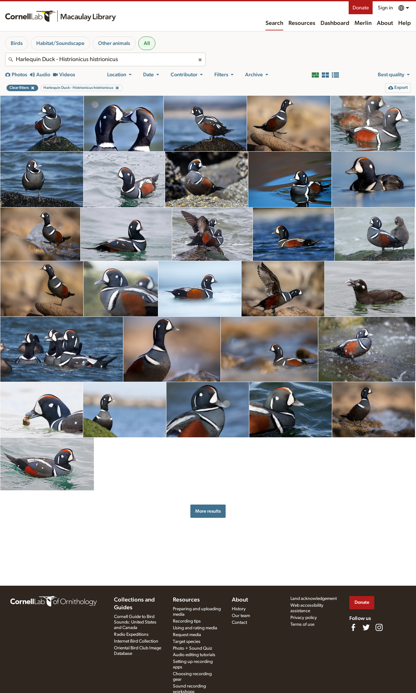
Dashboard (334, 23)
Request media (187, 635)
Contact (239, 622)
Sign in (385, 7)
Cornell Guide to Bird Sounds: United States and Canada (135, 622)
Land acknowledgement (313, 598)
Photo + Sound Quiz (192, 648)
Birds (17, 43)
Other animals (114, 43)
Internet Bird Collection (136, 641)
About (385, 23)
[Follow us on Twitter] (366, 627)
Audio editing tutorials (194, 655)
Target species (186, 641)
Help (404, 23)
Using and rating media (195, 628)
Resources (301, 23)
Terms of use (302, 624)
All (147, 43)
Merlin (363, 23)
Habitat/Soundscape (60, 43)
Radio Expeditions (131, 634)
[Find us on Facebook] (353, 627)
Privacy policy (303, 617)
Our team (241, 615)
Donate (361, 7)
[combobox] (105, 59)
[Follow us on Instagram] (379, 627)
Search (274, 23)
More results (208, 511)
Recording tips (187, 621)
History (239, 609)
